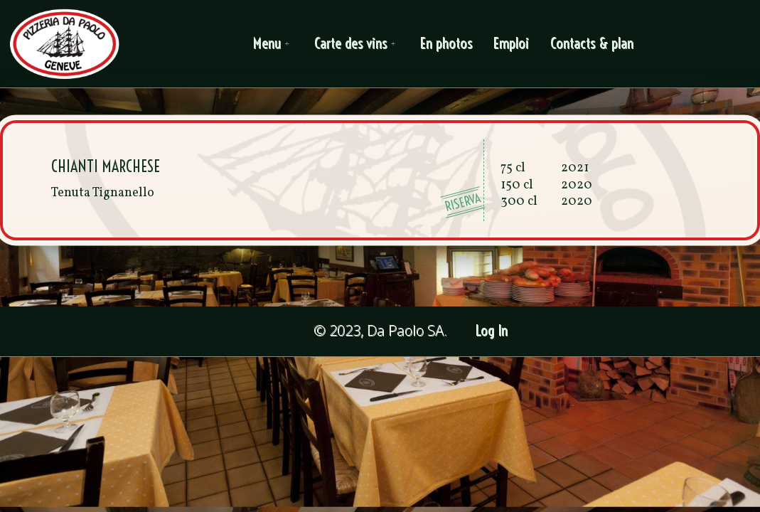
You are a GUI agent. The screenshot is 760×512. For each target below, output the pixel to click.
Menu (274, 44)
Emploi (512, 44)
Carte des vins (357, 44)
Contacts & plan (592, 44)
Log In (492, 331)
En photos (447, 44)
